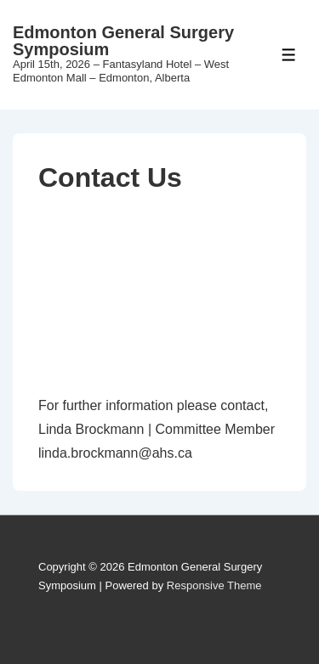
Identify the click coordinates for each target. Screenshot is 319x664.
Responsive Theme (214, 585)
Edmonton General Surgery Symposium (123, 41)
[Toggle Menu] (288, 54)
